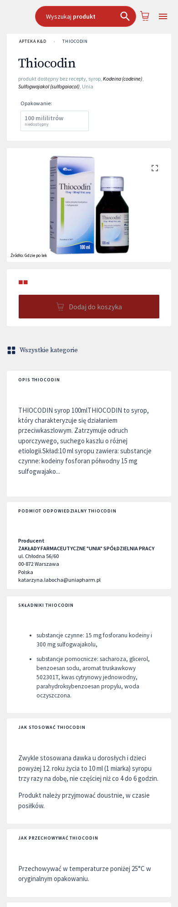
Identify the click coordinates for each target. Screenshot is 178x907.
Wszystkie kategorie (43, 350)
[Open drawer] (162, 16)
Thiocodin (75, 41)
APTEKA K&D (32, 41)
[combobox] (85, 16)
